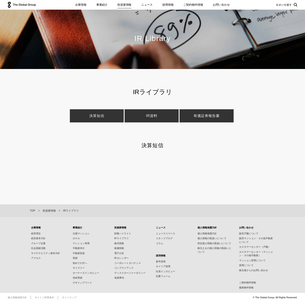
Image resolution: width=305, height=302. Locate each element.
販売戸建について (248, 233)
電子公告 (119, 253)
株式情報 (119, 243)
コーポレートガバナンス (127, 263)
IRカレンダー (121, 258)
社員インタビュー (165, 271)
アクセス (36, 258)
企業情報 (80, 4)
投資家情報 (124, 4)
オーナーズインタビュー (86, 273)
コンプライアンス (124, 268)
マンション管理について (252, 260)
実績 (75, 258)
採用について (246, 265)
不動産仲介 (79, 248)
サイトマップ (69, 297)
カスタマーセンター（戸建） (254, 246)
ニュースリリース (165, 233)
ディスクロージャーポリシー (130, 273)
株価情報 (119, 248)
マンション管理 (81, 243)
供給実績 (77, 277)
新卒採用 (161, 261)
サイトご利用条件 (44, 297)
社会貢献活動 (38, 248)
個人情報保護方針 (207, 233)
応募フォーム (163, 276)
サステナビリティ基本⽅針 (45, 253)
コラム (159, 243)
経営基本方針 (38, 238)
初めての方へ (80, 263)
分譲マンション (81, 233)
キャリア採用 (163, 266)
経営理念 (36, 233)
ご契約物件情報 (193, 4)
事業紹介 (102, 4)
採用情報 (167, 4)
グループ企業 (38, 243)
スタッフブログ (164, 238)
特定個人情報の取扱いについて (214, 243)
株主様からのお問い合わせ (253, 270)
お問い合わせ (221, 4)
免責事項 (119, 277)
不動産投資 (79, 253)
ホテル (76, 238)
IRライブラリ (121, 238)
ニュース (146, 4)
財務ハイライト (122, 233)
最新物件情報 (246, 287)
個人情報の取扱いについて (211, 238)
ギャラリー (79, 268)
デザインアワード (82, 282)
